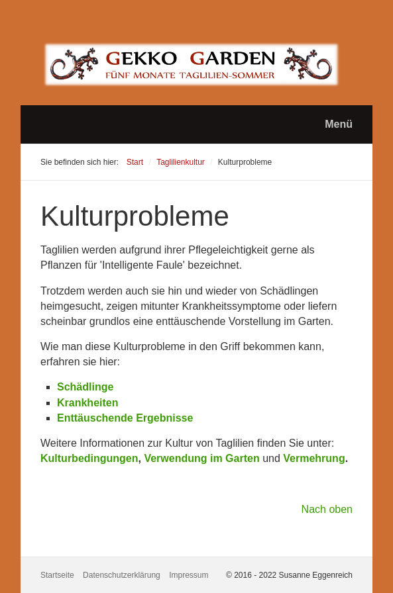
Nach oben (327, 509)
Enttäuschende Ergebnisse (125, 418)
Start (135, 162)
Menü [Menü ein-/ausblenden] (339, 124)
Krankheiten (87, 402)
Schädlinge (85, 386)
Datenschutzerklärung (121, 575)
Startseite (57, 575)
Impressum (188, 575)
